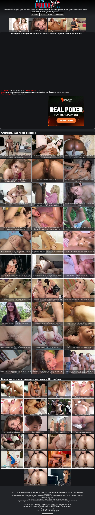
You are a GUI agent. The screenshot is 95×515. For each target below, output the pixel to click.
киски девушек (18, 92)
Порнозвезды (59, 14)
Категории (35, 14)
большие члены (55, 92)
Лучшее (43, 14)
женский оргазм (42, 92)
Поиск (50, 14)
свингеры (65, 92)
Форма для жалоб (47, 509)
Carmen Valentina (18, 94)
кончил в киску (30, 92)
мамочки (8, 92)
